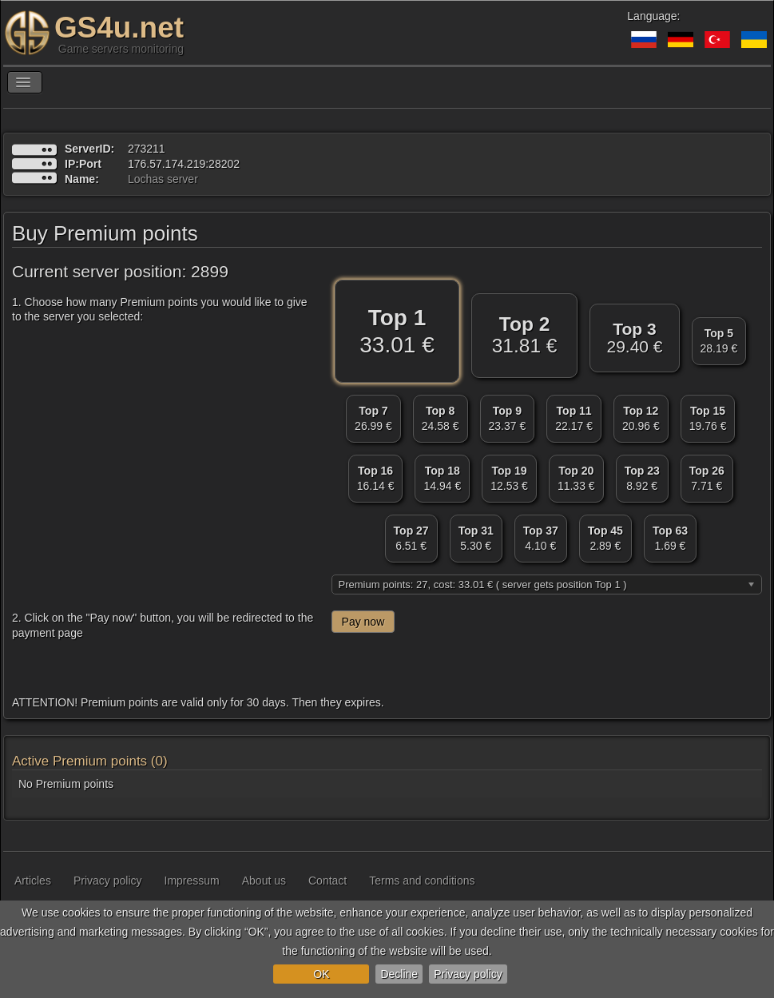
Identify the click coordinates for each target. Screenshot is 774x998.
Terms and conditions (421, 880)
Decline (399, 974)
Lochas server (163, 179)
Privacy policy (468, 974)
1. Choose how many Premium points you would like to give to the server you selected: (160, 309)
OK (321, 974)
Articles (32, 880)
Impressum (192, 880)
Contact (327, 880)
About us (264, 880)
